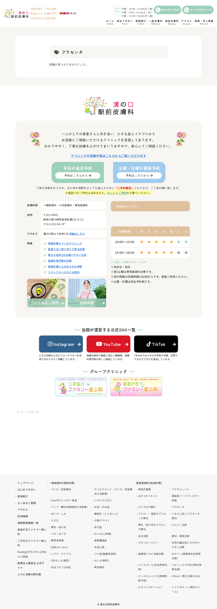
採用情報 (22, 516)
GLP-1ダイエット (148, 496)
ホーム (20, 411)
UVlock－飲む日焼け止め (186, 576)
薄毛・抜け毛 (58, 527)
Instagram (61, 344)
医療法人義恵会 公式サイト (30, 565)
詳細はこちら (77, 233)
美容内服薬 (144, 489)
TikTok (156, 344)
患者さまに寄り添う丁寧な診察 (66, 249)
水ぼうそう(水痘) (61, 567)
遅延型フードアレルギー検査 (186, 498)
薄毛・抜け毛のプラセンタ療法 (152, 527)
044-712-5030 (167, 9)
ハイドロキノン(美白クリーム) (186, 589)
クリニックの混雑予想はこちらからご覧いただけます (108, 155)
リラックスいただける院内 (64, 272)
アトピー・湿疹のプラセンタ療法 (152, 516)
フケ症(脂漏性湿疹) (105, 553)
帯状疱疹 (99, 567)
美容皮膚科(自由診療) (149, 483)
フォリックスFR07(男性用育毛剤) (186, 567)
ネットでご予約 (117, 193)
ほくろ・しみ (58, 513)
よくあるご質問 (26, 503)
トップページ (25, 483)
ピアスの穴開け (147, 507)
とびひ (55, 520)
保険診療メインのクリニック (65, 243)
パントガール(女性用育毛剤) (152, 567)
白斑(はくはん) (59, 547)
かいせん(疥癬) (102, 533)
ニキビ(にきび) (102, 500)
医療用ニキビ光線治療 (151, 553)
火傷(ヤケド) (101, 520)
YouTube (108, 344)
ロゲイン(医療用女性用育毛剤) (186, 556)
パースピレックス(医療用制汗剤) (152, 578)
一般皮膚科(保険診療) (62, 483)
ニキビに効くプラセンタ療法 (186, 516)
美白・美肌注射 (181, 536)
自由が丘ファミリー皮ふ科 (31, 532)
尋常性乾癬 (57, 540)
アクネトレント (180, 489)
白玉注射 (143, 536)
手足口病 (99, 547)
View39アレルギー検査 (64, 500)
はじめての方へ (26, 489)
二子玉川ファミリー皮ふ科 (31, 543)
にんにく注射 (179, 524)
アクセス (22, 509)
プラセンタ (178, 507)
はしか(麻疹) (101, 560)
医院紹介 (22, 496)
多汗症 (98, 527)
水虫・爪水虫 (102, 507)
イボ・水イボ (58, 533)
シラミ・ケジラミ (61, 553)
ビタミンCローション (150, 587)
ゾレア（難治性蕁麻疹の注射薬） (70, 507)
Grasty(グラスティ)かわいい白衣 (31, 554)
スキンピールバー (148, 542)
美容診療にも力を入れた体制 (65, 266)
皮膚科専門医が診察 (60, 260)
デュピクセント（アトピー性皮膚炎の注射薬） (113, 491)
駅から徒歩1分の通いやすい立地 (67, 255)
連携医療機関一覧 (27, 523)
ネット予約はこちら (198, 9)
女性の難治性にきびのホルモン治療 (186, 545)
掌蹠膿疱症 (100, 540)
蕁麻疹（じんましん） (107, 513)
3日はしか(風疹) (60, 560)
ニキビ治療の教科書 (29, 574)
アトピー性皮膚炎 (61, 489)
